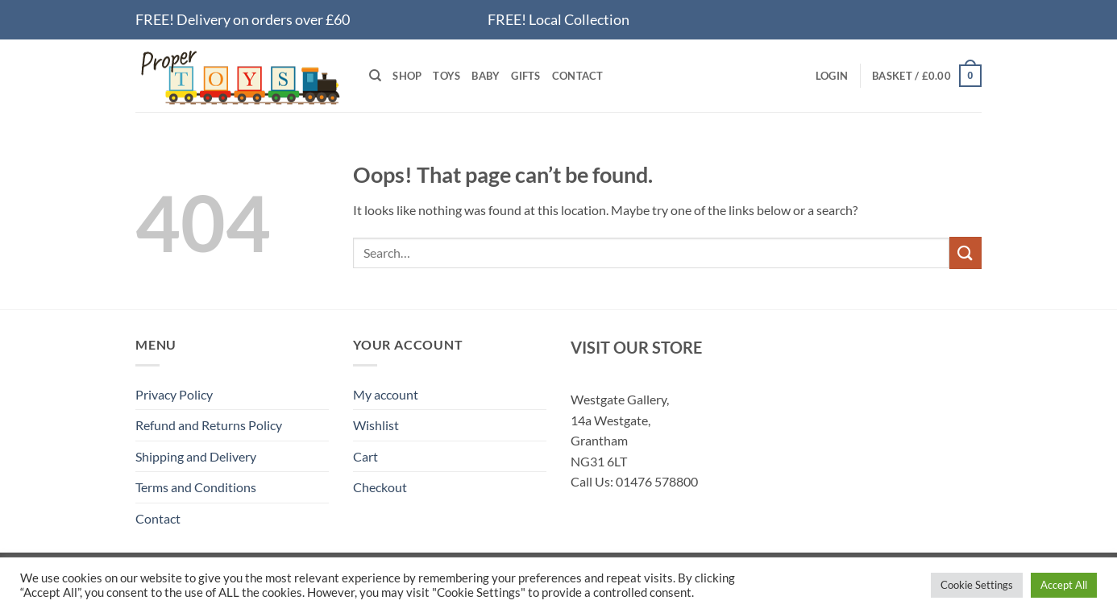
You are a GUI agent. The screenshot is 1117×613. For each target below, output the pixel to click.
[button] (832, 76)
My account (385, 394)
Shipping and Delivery (195, 456)
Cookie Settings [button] (977, 584)
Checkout (380, 487)
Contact (578, 75)
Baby (485, 75)
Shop (406, 75)
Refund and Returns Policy (208, 425)
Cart (365, 456)
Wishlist (376, 425)
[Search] (375, 75)
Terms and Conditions (195, 487)
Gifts (525, 75)
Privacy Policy (174, 394)
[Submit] (965, 252)
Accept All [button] (1063, 584)
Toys (446, 75)
